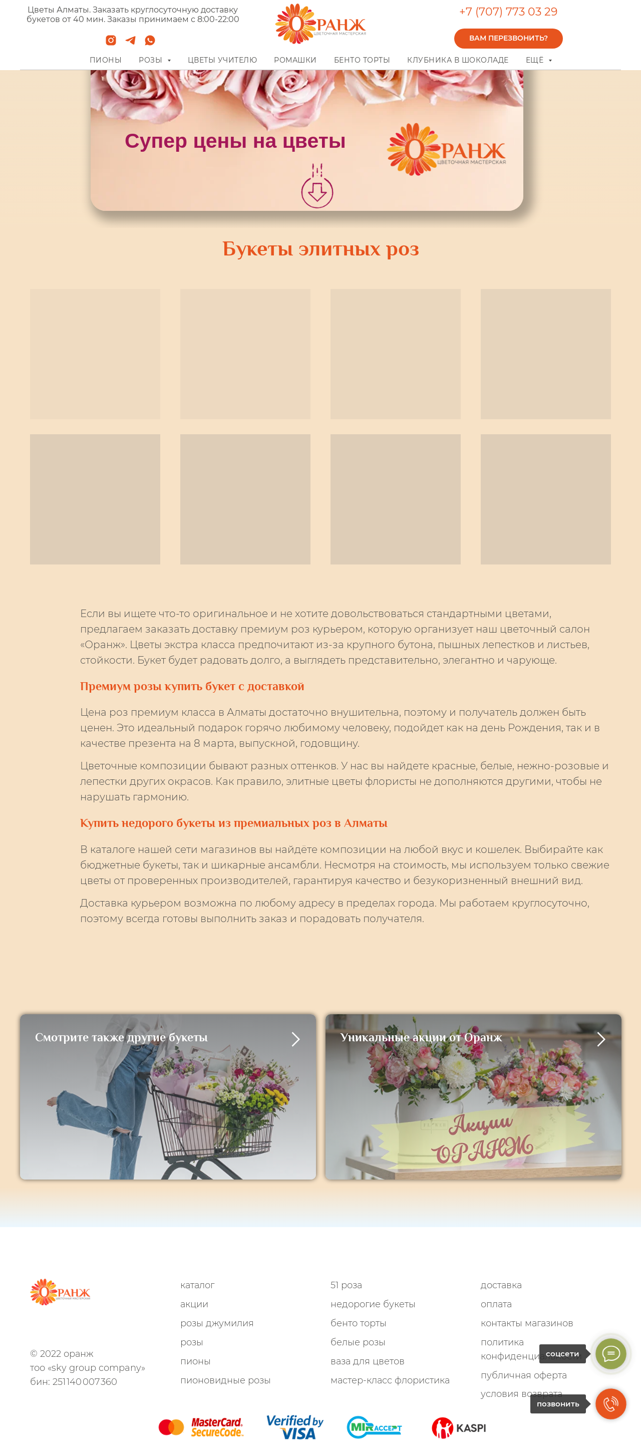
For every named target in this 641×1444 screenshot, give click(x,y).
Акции (194, 1304)
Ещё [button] (536, 60)
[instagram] (111, 44)
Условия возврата (521, 1393)
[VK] (102, 1328)
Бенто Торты (359, 1323)
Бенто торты (362, 60)
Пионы (106, 60)
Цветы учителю (222, 60)
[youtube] (135, 1328)
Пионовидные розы (225, 1380)
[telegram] (130, 44)
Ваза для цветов (368, 1361)
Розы (191, 1342)
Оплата (496, 1304)
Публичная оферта (524, 1375)
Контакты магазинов (527, 1323)
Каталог (197, 1285)
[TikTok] (119, 1328)
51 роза (346, 1285)
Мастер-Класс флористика (390, 1380)
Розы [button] (152, 60)
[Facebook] (86, 1328)
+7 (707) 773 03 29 (508, 12)
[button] (508, 39)
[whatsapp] (150, 44)
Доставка (501, 1285)
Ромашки (295, 60)
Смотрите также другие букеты (121, 1037)
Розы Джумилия (217, 1323)
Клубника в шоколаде (458, 60)
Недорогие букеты (373, 1304)
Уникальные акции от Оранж (421, 1037)
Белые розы (358, 1342)
